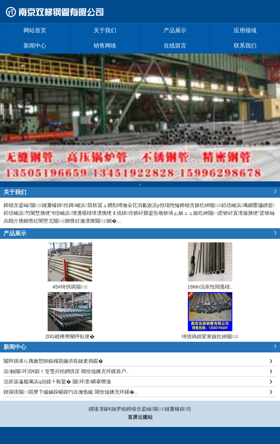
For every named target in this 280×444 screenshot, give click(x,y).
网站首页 (34, 30)
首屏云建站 (140, 417)
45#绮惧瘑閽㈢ (70, 287)
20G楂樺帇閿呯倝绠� (70, 336)
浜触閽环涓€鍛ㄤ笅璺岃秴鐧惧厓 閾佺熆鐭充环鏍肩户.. (66, 371)
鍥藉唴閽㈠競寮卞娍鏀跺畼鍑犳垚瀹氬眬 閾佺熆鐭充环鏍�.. (70, 392)
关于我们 (105, 30)
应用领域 (245, 30)
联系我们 (245, 46)
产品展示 (175, 30)
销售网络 (105, 46)
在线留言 (175, 46)
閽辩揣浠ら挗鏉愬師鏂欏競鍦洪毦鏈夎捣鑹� (53, 361)
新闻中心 (34, 46)
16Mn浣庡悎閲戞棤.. (210, 287)
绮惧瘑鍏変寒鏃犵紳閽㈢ (210, 336)
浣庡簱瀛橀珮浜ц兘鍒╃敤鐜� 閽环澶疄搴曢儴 (57, 381)
